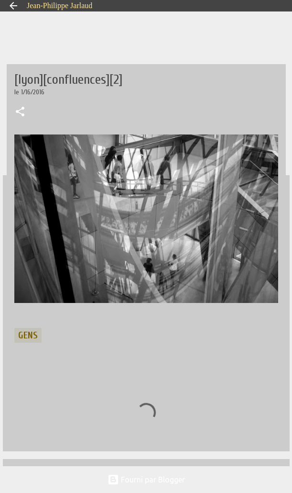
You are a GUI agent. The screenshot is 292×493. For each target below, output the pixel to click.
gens (28, 335)
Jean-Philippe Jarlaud (59, 5)
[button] (20, 112)
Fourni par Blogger (146, 479)
